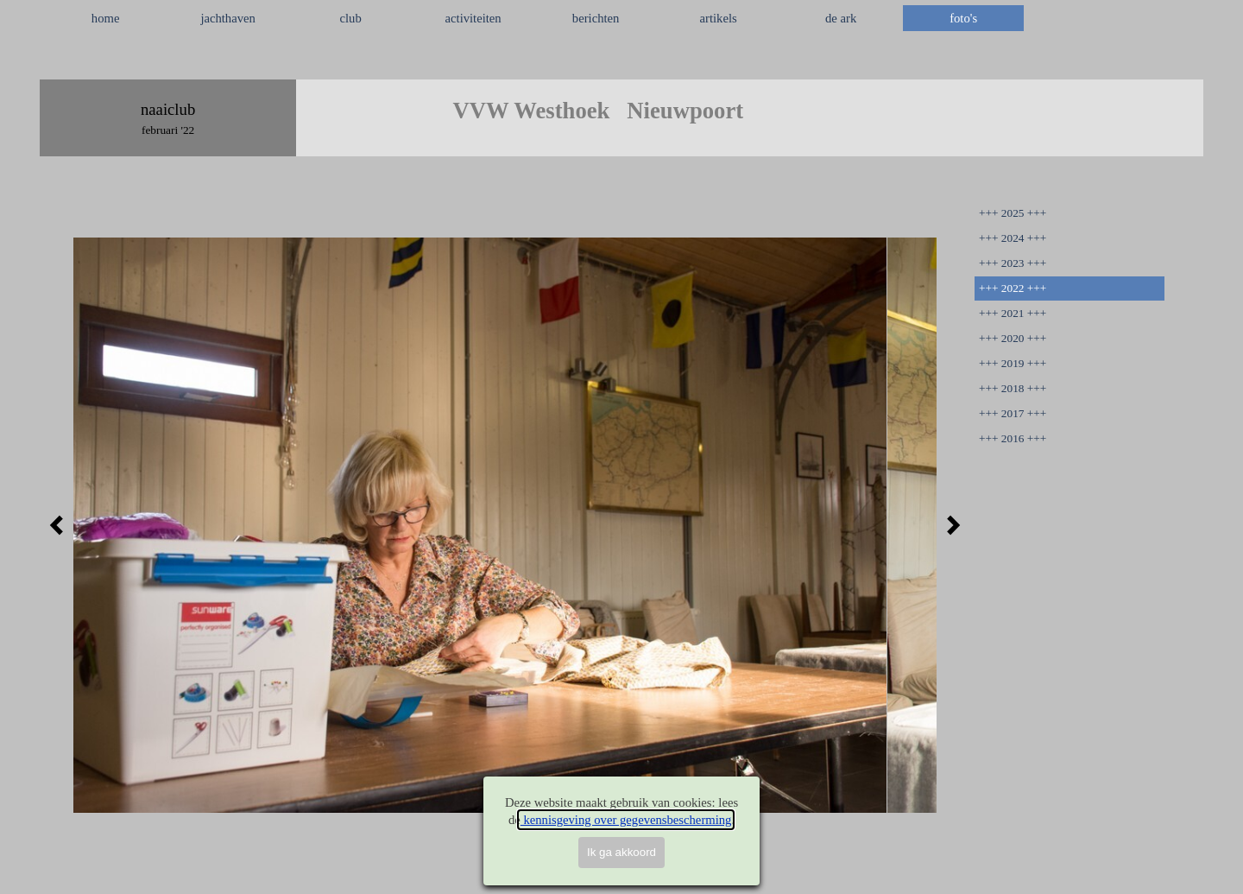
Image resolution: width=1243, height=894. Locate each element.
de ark (840, 18)
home (105, 18)
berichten (596, 18)
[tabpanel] (621, 59)
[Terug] (61, 525)
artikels (718, 18)
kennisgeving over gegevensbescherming (626, 820)
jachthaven (227, 18)
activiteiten (473, 18)
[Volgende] (949, 525)
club (351, 18)
